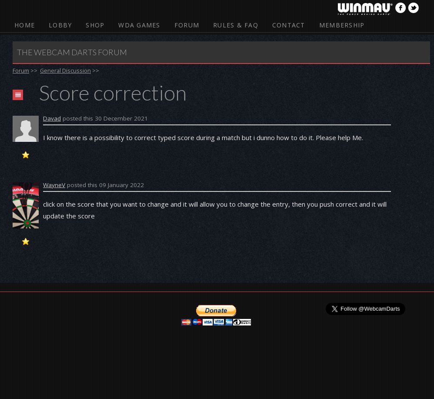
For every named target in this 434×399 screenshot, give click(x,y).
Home (24, 25)
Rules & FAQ (235, 25)
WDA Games (139, 25)
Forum (186, 25)
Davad (52, 118)
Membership (342, 25)
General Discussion (65, 70)
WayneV (54, 185)
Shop (95, 25)
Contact (288, 25)
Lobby (60, 25)
